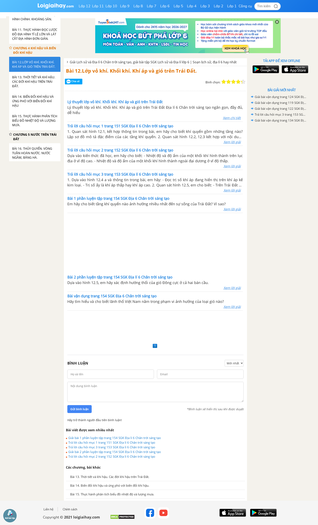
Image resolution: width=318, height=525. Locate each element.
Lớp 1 (232, 6)
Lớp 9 (125, 6)
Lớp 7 (151, 6)
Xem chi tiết (232, 118)
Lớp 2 (218, 6)
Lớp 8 (138, 6)
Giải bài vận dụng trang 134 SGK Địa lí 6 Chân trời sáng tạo (281, 120)
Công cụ (245, 6)
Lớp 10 (111, 6)
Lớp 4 (192, 6)
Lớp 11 (98, 6)
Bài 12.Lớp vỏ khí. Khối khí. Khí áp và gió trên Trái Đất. (131, 70)
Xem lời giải (232, 142)
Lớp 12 (84, 6)
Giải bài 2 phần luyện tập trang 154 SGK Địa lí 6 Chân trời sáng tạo (114, 452)
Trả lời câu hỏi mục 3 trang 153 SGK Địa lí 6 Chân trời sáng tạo (111, 447)
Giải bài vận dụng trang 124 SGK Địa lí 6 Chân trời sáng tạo (281, 97)
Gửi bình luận (79, 409)
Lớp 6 (165, 6)
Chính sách (70, 509)
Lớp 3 (205, 6)
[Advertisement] (155, 243)
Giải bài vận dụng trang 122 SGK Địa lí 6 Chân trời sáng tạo (281, 109)
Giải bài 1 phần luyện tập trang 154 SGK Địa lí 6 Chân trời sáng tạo (114, 438)
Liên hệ (48, 509)
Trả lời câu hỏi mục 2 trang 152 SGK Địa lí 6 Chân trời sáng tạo (111, 456)
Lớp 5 (178, 6)
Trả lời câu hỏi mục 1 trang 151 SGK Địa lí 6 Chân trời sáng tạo (111, 442)
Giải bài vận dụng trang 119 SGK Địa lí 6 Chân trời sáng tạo (281, 103)
